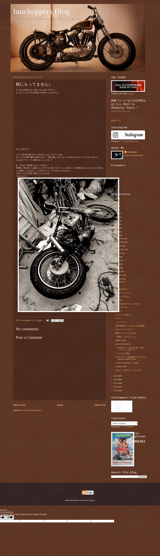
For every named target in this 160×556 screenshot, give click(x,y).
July (117, 257)
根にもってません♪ (122, 297)
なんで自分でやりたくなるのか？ (128, 304)
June (118, 260)
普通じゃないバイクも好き (125, 333)
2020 (116, 217)
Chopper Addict (121, 366)
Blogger (92, 500)
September (120, 249)
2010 (116, 391)
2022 (116, 210)
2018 (116, 224)
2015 (116, 235)
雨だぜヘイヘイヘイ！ (124, 293)
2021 (116, 213)
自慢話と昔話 (120, 340)
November (120, 242)
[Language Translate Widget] (124, 423)
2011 (116, 387)
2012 (116, 383)
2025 (116, 199)
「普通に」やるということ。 (126, 337)
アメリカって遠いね (123, 315)
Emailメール (116, 120)
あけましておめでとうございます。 (129, 370)
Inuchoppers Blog (41, 11)
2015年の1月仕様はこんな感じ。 (128, 363)
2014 (116, 376)
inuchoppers (132, 152)
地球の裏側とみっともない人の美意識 (130, 326)
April (118, 268)
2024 (116, 202)
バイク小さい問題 (122, 353)
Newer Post (19, 405)
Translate (127, 427)
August (119, 253)
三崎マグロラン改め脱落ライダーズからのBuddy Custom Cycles (130, 358)
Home (60, 405)
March (118, 271)
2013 (116, 380)
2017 (116, 228)
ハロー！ (118, 318)
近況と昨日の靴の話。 (124, 344)
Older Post (100, 405)
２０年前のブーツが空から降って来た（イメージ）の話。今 (130, 349)
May (117, 264)
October (119, 246)
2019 (116, 221)
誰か (117, 286)
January (119, 279)
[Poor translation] (9, 517)
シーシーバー (120, 322)
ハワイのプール (121, 307)
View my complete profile (133, 155)
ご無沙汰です (120, 282)
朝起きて (118, 311)
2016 (116, 232)
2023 (116, 206)
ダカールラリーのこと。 (124, 329)
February (119, 275)
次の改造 (118, 300)
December (120, 239)
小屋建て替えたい (122, 289)
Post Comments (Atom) (32, 410)
